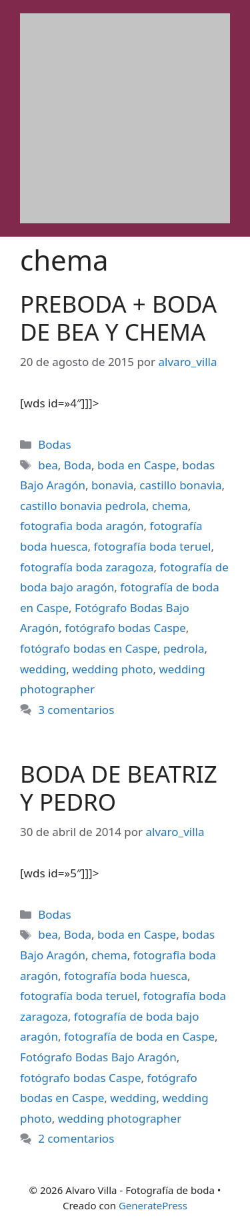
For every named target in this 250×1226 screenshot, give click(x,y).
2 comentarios (76, 1138)
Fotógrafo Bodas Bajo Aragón (98, 1057)
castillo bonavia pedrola (83, 505)
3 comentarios (76, 709)
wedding (43, 669)
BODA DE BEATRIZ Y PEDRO (118, 787)
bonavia (112, 485)
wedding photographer (120, 1118)
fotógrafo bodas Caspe (125, 627)
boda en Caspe (136, 465)
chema (170, 505)
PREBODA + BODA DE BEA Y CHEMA (118, 317)
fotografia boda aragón (82, 525)
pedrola (183, 648)
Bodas (54, 444)
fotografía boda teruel (152, 546)
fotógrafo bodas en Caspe (88, 648)
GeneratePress (153, 1205)
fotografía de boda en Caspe (139, 1036)
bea (48, 465)
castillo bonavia (180, 485)
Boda (77, 465)
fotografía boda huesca (125, 975)
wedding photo (112, 669)
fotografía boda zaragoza (86, 567)
